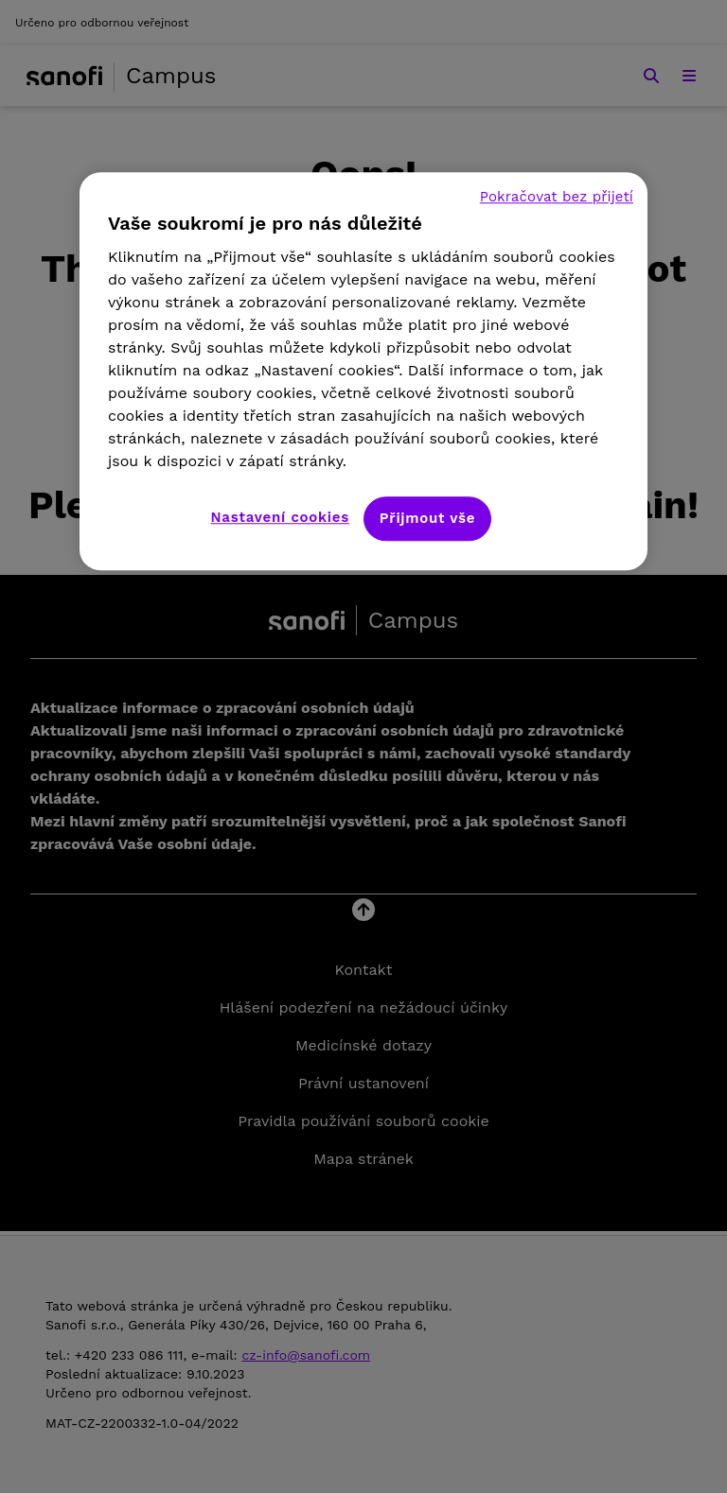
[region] (363, 371)
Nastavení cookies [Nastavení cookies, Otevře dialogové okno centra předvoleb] (280, 517)
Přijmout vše (427, 518)
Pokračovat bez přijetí (556, 196)
